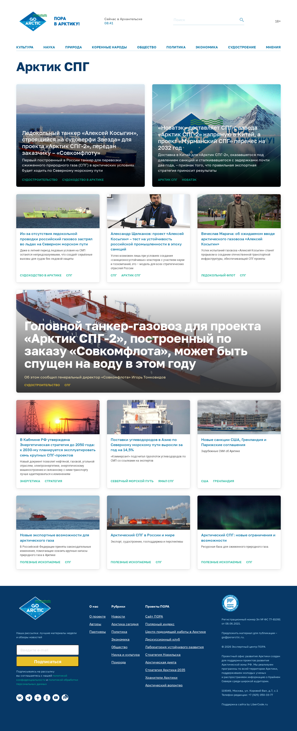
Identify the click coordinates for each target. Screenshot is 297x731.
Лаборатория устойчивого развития (174, 647)
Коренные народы (109, 47)
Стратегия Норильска (163, 654)
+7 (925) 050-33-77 (261, 695)
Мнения (273, 47)
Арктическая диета (160, 662)
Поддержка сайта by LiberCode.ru (245, 704)
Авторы (95, 624)
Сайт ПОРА (154, 616)
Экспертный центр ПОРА (248, 646)
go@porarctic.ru (233, 637)
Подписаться (47, 661)
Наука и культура (125, 654)
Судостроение (242, 47)
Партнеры (97, 632)
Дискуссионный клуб (162, 639)
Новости (118, 616)
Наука (49, 47)
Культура (24, 47)
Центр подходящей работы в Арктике (175, 632)
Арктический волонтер (164, 685)
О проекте (97, 616)
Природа (73, 47)
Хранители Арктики (161, 677)
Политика (176, 47)
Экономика (207, 47)
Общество (146, 47)
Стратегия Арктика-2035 (165, 670)
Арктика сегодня (125, 624)
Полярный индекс (159, 624)
